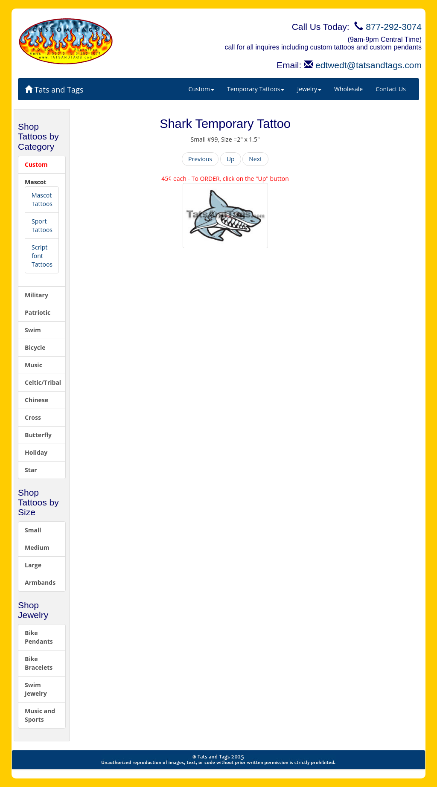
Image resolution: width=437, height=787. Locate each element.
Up (231, 159)
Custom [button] (201, 89)
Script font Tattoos (42, 255)
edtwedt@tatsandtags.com (368, 65)
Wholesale (348, 89)
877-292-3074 (394, 27)
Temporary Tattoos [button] (255, 89)
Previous (200, 159)
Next (255, 159)
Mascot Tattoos (42, 199)
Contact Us (391, 89)
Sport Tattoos (42, 225)
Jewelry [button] (309, 89)
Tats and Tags (54, 89)
